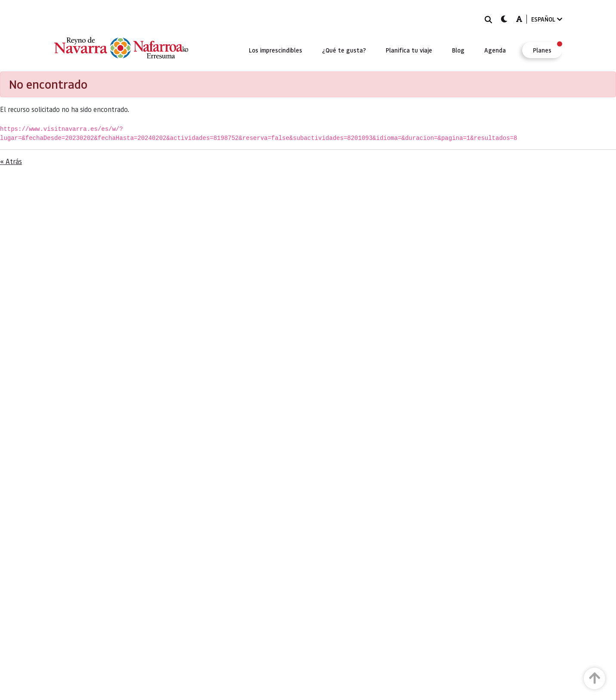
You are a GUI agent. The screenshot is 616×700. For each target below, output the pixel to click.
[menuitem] (275, 49)
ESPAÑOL (546, 19)
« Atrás (11, 161)
